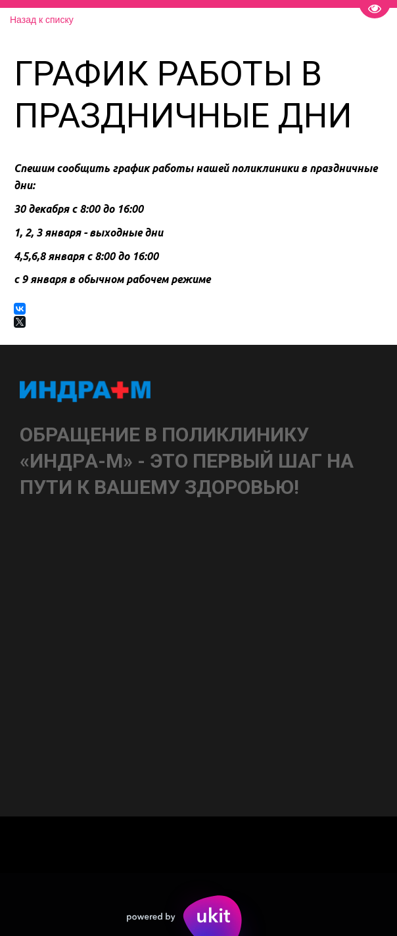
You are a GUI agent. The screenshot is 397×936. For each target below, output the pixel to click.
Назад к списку (42, 19)
